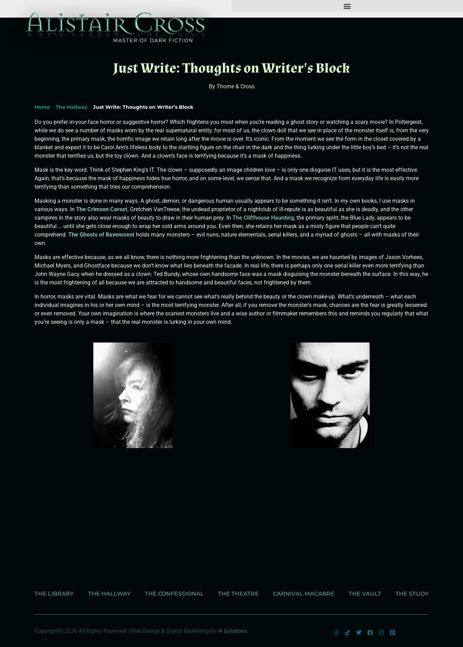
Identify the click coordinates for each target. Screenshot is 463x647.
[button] (347, 6)
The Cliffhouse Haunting (263, 217)
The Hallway (71, 107)
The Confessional (174, 593)
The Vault (365, 593)
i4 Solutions (232, 631)
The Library (54, 593)
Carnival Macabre (303, 593)
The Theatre (238, 593)
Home (42, 107)
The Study (412, 593)
